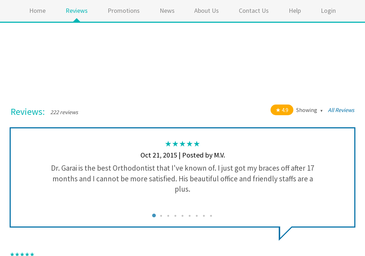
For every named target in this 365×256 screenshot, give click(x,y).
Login (328, 10)
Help (295, 10)
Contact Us (254, 10)
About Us (206, 10)
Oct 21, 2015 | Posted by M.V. (182, 154)
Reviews (77, 10)
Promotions (124, 10)
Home (37, 10)
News (167, 10)
